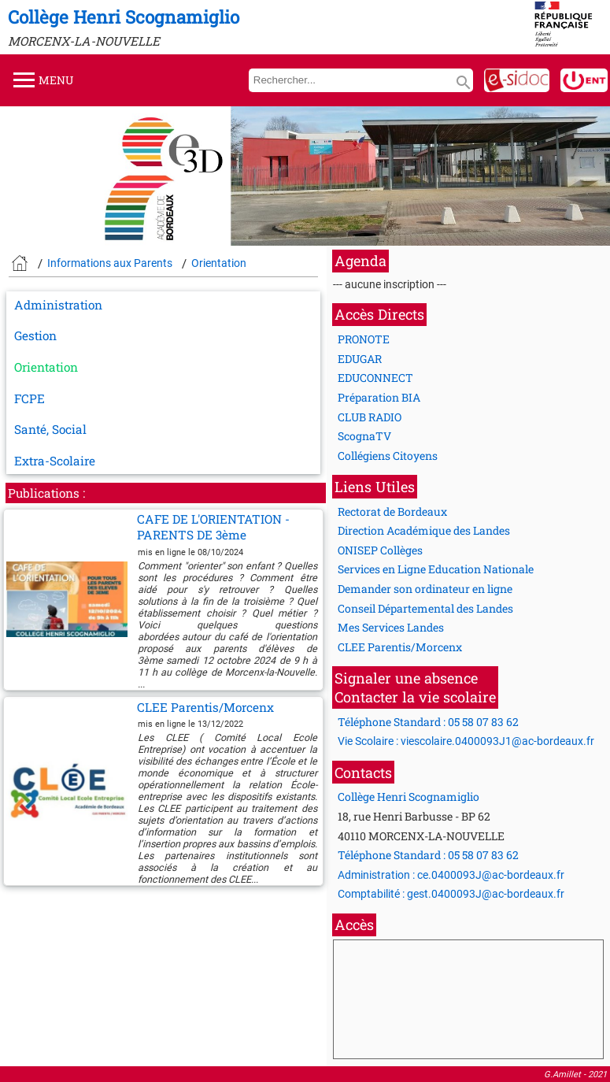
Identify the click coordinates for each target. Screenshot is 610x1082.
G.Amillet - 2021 (575, 1074)
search (463, 82)
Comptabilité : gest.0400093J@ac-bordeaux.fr (451, 893)
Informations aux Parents (109, 263)
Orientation (218, 263)
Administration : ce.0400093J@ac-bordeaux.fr (451, 875)
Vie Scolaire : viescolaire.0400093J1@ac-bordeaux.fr (466, 741)
